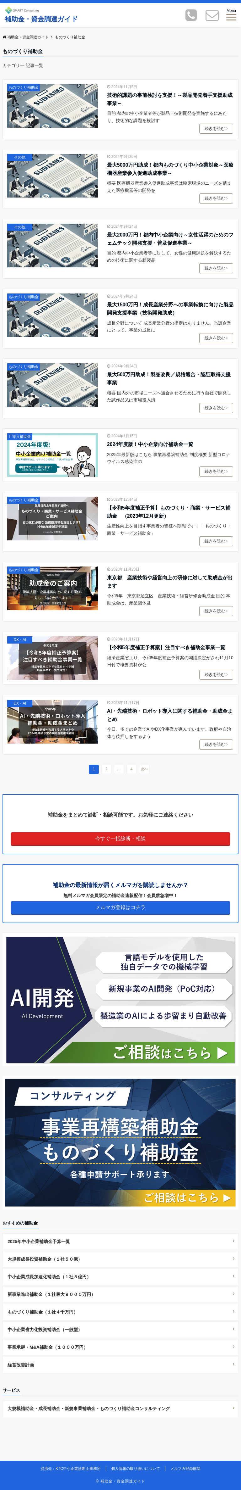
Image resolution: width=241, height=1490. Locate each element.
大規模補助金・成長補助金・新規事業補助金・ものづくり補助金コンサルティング (89, 1408)
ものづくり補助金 (23, 87)
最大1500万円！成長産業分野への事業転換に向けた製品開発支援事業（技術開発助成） (170, 308)
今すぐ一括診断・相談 (120, 838)
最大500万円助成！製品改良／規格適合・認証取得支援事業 (169, 378)
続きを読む (217, 128)
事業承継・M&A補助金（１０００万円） (48, 1347)
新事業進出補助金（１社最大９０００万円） (51, 1294)
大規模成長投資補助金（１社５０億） (45, 1259)
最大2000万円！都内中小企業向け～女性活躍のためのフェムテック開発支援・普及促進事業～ (170, 239)
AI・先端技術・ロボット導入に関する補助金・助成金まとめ (170, 715)
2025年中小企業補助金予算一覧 (39, 1241)
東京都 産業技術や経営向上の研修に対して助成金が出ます (170, 582)
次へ (144, 769)
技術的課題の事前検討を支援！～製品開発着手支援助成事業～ (170, 99)
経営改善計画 (21, 1364)
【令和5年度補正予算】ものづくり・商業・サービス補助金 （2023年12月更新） (168, 512)
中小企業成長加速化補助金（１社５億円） (49, 1276)
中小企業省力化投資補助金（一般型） (45, 1329)
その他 (19, 157)
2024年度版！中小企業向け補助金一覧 (150, 444)
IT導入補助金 (20, 436)
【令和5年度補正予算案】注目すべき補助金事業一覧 (166, 647)
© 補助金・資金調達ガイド (120, 1481)
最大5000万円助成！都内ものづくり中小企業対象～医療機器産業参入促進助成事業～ (170, 169)
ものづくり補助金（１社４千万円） (43, 1311)
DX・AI (19, 640)
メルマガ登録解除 (185, 1468)
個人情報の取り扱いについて (135, 1468)
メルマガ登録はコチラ (120, 907)
